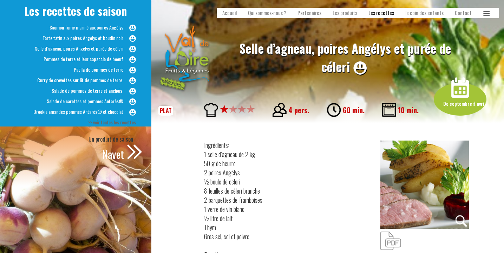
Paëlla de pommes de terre (98, 69)
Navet (113, 154)
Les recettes (381, 13)
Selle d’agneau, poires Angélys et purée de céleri (79, 48)
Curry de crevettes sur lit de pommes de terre (80, 80)
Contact (463, 13)
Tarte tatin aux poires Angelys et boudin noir (82, 37)
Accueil (229, 13)
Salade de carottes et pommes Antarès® (85, 101)
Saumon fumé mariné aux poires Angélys (86, 27)
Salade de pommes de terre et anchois (87, 90)
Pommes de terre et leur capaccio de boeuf (83, 59)
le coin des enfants (424, 13)
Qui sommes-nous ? (267, 13)
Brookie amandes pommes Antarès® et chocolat (78, 111)
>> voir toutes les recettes (112, 122)
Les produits (345, 13)
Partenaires (309, 13)
